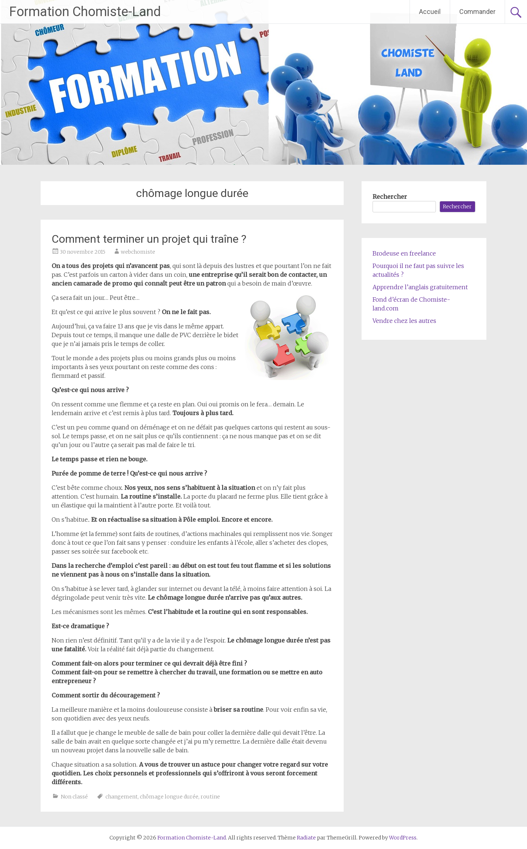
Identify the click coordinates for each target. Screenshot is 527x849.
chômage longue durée (169, 796)
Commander (477, 11)
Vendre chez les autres (404, 320)
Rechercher (390, 196)
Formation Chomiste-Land (85, 11)
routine (210, 796)
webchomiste (138, 252)
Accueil (430, 11)
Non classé (74, 796)
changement (121, 796)
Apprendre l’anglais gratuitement (420, 287)
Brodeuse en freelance (404, 253)
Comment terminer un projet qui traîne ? (149, 238)
